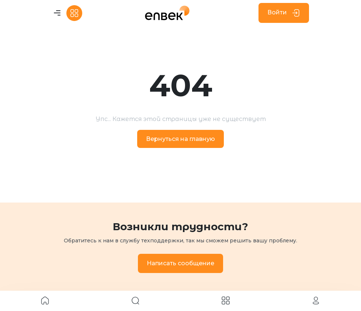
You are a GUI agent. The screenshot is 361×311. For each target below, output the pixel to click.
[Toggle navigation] (57, 13)
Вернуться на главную (180, 138)
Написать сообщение (180, 263)
